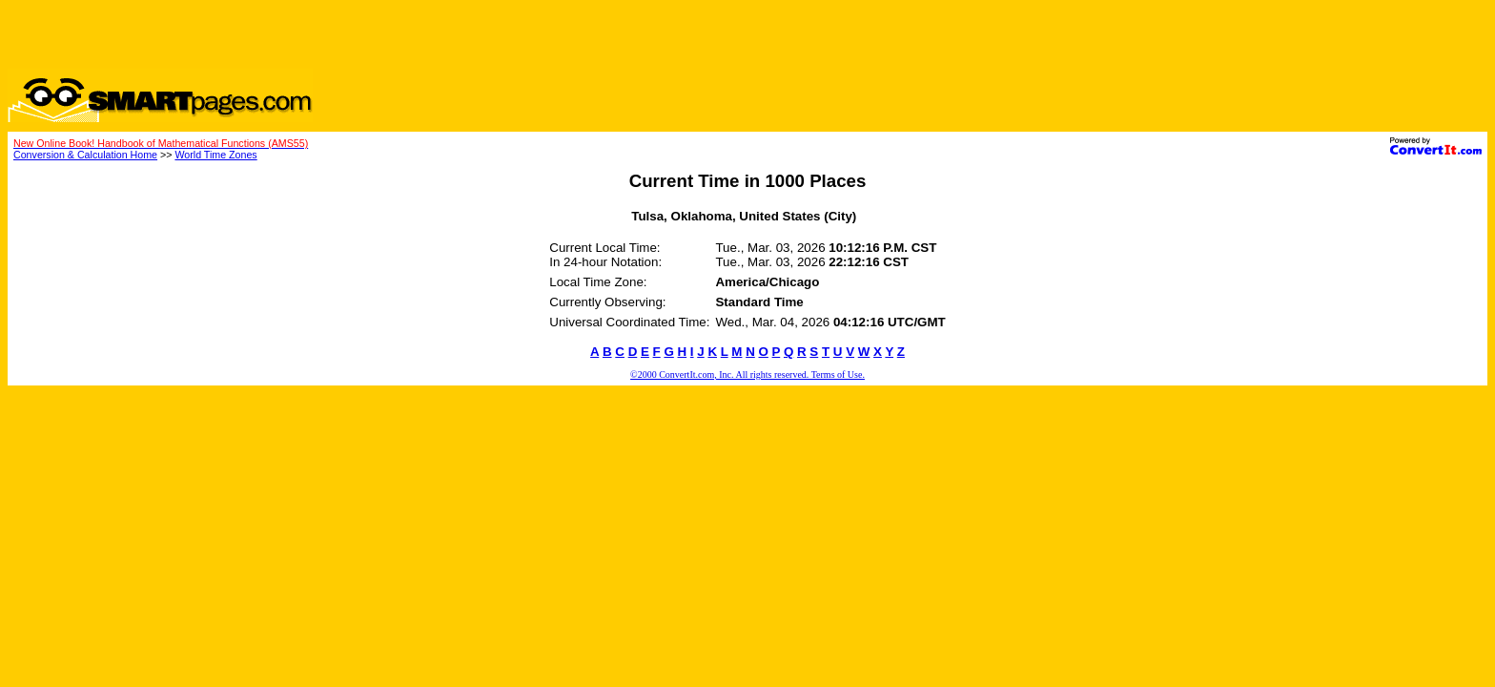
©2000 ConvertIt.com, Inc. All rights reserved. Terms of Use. (747, 374)
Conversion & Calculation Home (85, 154)
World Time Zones (215, 154)
